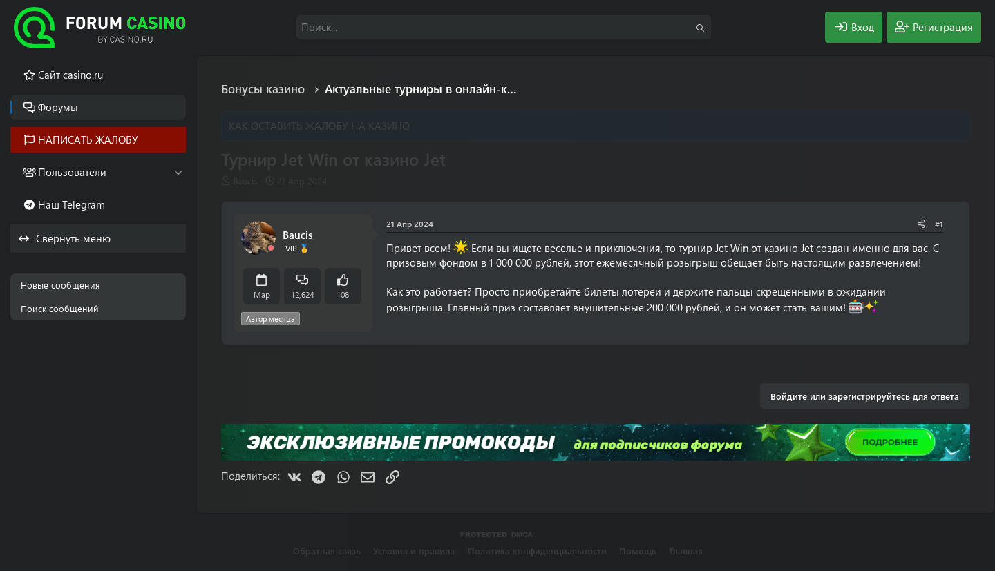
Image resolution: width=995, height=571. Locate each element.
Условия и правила (414, 551)
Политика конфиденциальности (537, 551)
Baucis (245, 180)
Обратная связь (327, 551)
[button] (178, 172)
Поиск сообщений (60, 308)
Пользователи (72, 172)
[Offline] (271, 248)
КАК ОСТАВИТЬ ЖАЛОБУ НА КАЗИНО (319, 126)
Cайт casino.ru (70, 74)
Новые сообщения (60, 285)
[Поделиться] (921, 224)
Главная (686, 551)
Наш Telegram (71, 204)
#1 (939, 223)
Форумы (58, 107)
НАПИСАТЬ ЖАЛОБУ (88, 139)
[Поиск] (503, 27)
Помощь (637, 551)
